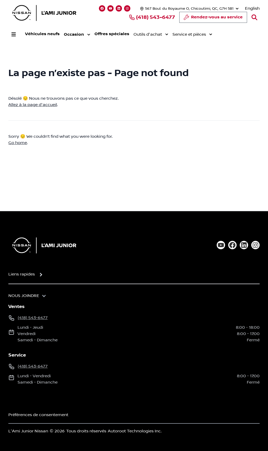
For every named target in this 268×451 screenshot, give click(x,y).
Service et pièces (192, 34)
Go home (17, 142)
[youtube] (221, 245)
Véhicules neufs (42, 33)
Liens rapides (21, 274)
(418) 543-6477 (152, 17)
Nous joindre (23, 295)
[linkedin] (244, 245)
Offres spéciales (111, 33)
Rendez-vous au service (213, 19)
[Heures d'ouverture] (189, 8)
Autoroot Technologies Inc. (134, 431)
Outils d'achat (150, 34)
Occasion (77, 34)
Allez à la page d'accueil (32, 104)
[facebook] (232, 245)
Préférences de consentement (38, 414)
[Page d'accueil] (42, 245)
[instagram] (255, 245)
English (252, 8)
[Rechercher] (254, 17)
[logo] (44, 13)
